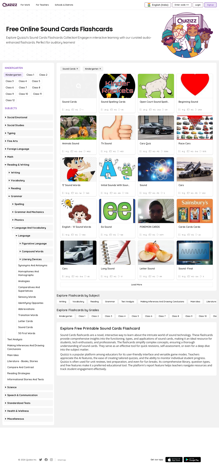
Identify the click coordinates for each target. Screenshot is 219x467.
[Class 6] (149, 316)
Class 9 (10, 93)
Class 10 (23, 93)
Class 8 (36, 87)
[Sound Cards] (70, 68)
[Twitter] (40, 459)
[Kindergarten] (93, 68)
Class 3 (10, 81)
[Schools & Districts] (63, 4)
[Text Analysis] (128, 301)
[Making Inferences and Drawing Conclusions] (162, 301)
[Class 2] (95, 316)
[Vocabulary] (78, 301)
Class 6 (10, 87)
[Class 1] (82, 316)
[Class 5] (135, 316)
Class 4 (23, 81)
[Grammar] (110, 301)
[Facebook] (46, 459)
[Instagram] (51, 459)
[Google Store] (192, 459)
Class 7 (23, 87)
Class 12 (10, 100)
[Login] (198, 4)
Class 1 (30, 74)
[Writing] (63, 301)
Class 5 (36, 81)
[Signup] (210, 4)
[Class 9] (189, 316)
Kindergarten (13, 74)
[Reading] (94, 301)
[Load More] (136, 284)
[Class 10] (202, 316)
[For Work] (25, 4)
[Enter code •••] (181, 4)
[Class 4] (122, 316)
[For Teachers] (42, 4)
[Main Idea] (195, 301)
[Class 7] (162, 316)
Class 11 (37, 93)
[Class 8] (175, 316)
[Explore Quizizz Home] (9, 5)
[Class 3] (108, 316)
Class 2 (43, 74)
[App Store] (173, 459)
